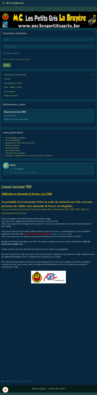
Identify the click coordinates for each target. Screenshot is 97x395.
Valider (6, 65)
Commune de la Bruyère (15, 153)
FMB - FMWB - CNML (13, 87)
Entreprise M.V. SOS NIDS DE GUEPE (20, 143)
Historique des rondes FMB (15, 74)
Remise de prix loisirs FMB (15, 111)
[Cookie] (5, 390)
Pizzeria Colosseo (12, 145)
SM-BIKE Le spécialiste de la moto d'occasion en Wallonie (29, 155)
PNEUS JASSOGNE (12, 140)
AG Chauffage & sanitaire (15, 138)
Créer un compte (9, 59)
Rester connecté (11, 53)
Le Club (7, 79)
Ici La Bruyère (9, 91)
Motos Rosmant (12, 148)
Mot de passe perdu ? (23, 59)
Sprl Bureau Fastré (12, 150)
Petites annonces (11, 95)
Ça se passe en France (13, 83)
